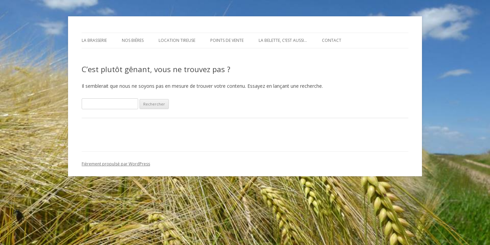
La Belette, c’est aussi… (283, 40)
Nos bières (133, 40)
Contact (331, 40)
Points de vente (227, 40)
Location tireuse (177, 40)
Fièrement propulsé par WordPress (116, 164)
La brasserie (94, 40)
